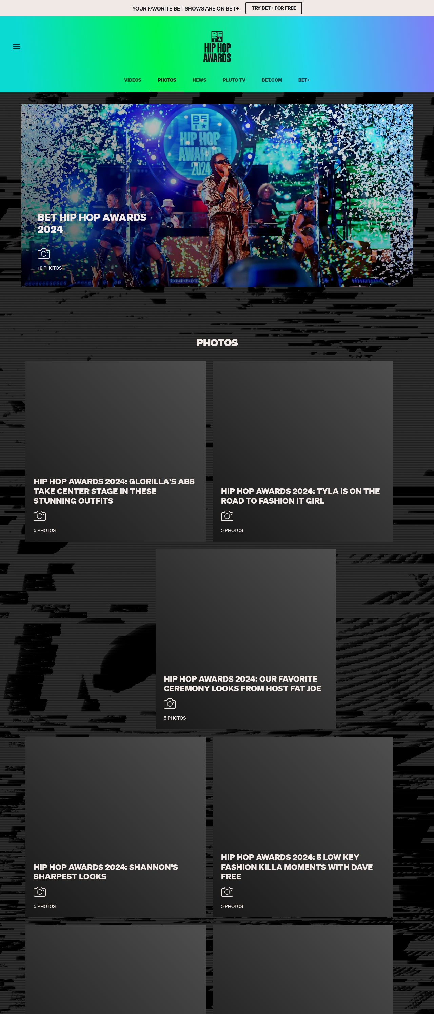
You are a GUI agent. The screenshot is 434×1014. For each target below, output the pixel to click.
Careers (160, 942)
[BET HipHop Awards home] (216, 60)
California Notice (231, 933)
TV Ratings (193, 942)
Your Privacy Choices (171, 933)
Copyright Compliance (111, 942)
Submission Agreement (349, 933)
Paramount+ (232, 942)
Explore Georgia (330, 942)
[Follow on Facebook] (193, 960)
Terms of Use (118, 933)
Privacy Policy (75, 933)
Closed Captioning (287, 933)
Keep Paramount (279, 942)
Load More (217, 896)
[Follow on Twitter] (209, 960)
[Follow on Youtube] (241, 960)
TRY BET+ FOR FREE (274, 8)
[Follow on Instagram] (225, 960)
